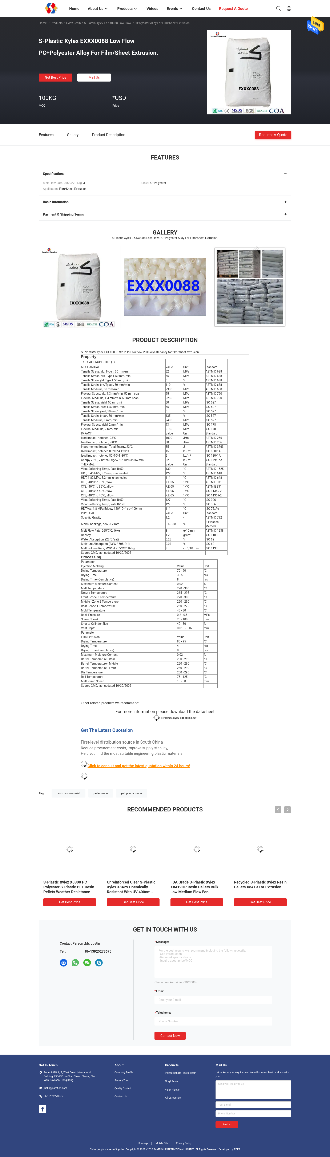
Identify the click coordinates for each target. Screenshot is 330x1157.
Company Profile (123, 1072)
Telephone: (163, 1012)
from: (160, 991)
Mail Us (94, 77)
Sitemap (143, 1143)
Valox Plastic (172, 1089)
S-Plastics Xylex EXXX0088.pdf (178, 718)
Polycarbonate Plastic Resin (180, 1072)
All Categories (173, 1097)
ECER (237, 1149)
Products (57, 23)
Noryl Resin (171, 1081)
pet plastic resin (131, 793)
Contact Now (170, 1036)
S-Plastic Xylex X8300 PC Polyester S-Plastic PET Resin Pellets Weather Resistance (68, 887)
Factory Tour (121, 1080)
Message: (162, 942)
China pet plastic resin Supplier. (108, 1149)
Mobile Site (162, 1143)
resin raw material (68, 793)
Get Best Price (55, 77)
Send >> (226, 1124)
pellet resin (100, 793)
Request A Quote (273, 134)
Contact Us (120, 1096)
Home (43, 23)
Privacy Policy (184, 1143)
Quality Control (122, 1088)
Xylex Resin (73, 23)
